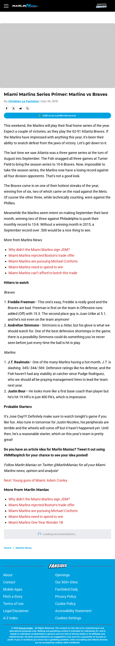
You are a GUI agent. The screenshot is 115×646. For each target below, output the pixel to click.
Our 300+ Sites (66, 582)
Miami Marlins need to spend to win (36, 267)
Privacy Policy (65, 596)
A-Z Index (10, 618)
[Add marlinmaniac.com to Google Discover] (57, 115)
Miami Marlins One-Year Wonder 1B (36, 522)
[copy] (27, 108)
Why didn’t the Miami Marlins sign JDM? (39, 250)
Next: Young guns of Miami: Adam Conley (35, 480)
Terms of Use (13, 604)
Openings (62, 575)
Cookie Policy (65, 604)
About (7, 575)
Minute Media (26, 628)
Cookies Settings (68, 618)
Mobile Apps (12, 589)
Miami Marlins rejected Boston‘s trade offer (42, 255)
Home (7, 547)
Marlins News (23, 547)
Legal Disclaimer (16, 611)
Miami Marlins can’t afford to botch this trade (43, 273)
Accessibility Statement (73, 611)
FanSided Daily (66, 589)
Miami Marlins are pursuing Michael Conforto (43, 261)
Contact (9, 582)
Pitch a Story (12, 596)
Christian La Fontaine (23, 101)
